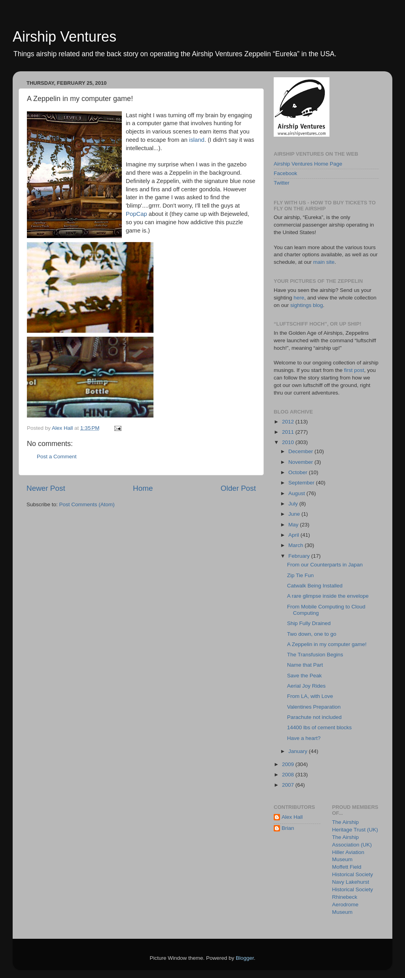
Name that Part (305, 665)
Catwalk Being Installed (315, 586)
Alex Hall (292, 817)
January (298, 751)
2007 (288, 785)
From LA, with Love (310, 696)
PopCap (136, 214)
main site (324, 262)
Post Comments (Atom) (87, 504)
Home (143, 488)
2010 (288, 442)
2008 (288, 775)
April (294, 535)
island (196, 140)
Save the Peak (304, 676)
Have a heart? (304, 738)
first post (354, 370)
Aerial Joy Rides (306, 686)
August (297, 493)
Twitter (282, 183)
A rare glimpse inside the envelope (328, 596)
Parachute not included (314, 717)
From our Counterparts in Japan (325, 565)
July (293, 504)
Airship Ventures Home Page (308, 164)
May (294, 525)
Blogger (245, 958)
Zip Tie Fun (300, 575)
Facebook (285, 173)
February (299, 556)
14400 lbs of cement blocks (319, 727)
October (298, 472)
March (296, 545)
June (294, 514)
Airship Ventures (64, 37)
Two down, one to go (312, 634)
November (301, 462)
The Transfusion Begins (315, 655)
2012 (288, 422)
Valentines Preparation (314, 707)
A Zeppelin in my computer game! (327, 644)
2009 (288, 764)
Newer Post (45, 488)
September (302, 483)
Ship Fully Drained (309, 623)
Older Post (238, 488)
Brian (288, 828)
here (298, 298)
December (301, 451)
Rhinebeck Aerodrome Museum (345, 904)
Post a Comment (57, 456)
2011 (288, 432)
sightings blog (306, 305)
